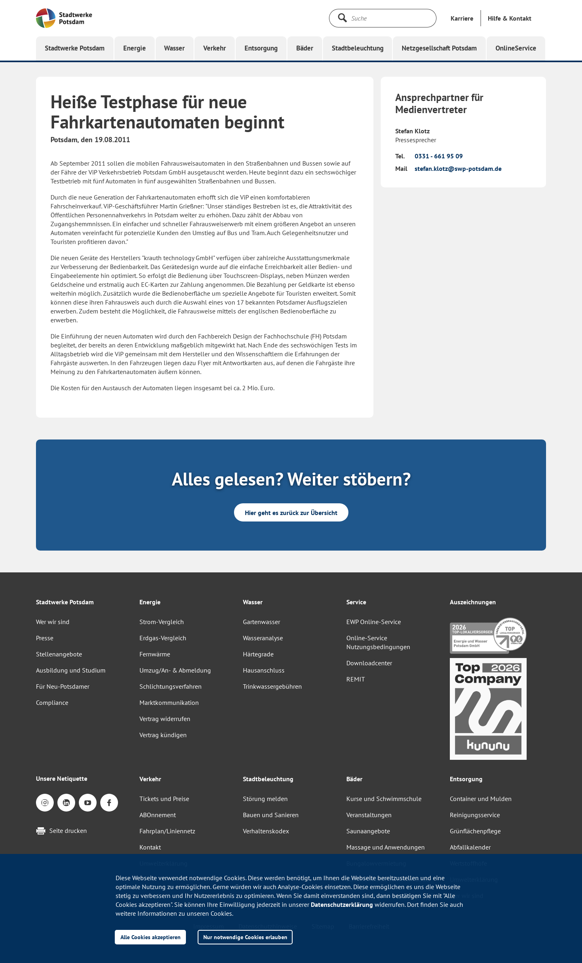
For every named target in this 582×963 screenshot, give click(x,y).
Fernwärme (154, 654)
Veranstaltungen (369, 815)
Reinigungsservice (475, 815)
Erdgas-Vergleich (162, 638)
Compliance (52, 702)
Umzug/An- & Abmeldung (175, 670)
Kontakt (150, 847)
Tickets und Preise (164, 799)
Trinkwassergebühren (272, 686)
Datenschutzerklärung (342, 904)
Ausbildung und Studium (70, 670)
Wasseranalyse (263, 638)
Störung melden (265, 799)
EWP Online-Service (373, 622)
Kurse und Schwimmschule (384, 799)
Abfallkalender (470, 847)
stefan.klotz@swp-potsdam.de (458, 168)
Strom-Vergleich (161, 622)
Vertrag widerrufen (164, 719)
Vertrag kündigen (163, 735)
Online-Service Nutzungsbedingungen (378, 642)
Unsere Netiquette (61, 778)
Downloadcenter (369, 663)
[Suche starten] (342, 18)
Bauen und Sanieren (271, 815)
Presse (44, 638)
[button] (509, 18)
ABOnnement (157, 815)
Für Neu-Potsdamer (62, 686)
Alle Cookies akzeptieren (150, 937)
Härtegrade (258, 654)
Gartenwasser (261, 622)
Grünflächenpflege (475, 831)
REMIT (355, 679)
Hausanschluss (264, 670)
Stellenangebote (59, 654)
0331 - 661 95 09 (439, 156)
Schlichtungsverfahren (170, 686)
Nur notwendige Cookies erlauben (245, 937)
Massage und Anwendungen (385, 847)
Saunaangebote (368, 831)
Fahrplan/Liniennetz (167, 831)
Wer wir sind (53, 622)
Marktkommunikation (169, 702)
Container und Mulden (481, 799)
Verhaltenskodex (266, 831)
